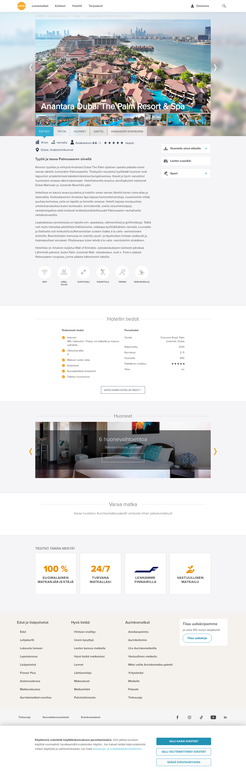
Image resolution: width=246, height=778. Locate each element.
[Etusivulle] (21, 6)
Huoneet (80, 131)
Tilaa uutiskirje (197, 638)
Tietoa (61, 131)
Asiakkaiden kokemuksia (127, 131)
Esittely (44, 131)
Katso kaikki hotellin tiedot (122, 390)
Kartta (98, 131)
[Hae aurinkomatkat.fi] (224, 5)
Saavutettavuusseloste (56, 717)
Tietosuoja (24, 717)
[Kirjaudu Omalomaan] (199, 5)
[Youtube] (213, 717)
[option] (123, 66)
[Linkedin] (225, 717)
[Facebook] (177, 717)
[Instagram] (189, 717)
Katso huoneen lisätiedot (123, 457)
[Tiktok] (201, 717)
